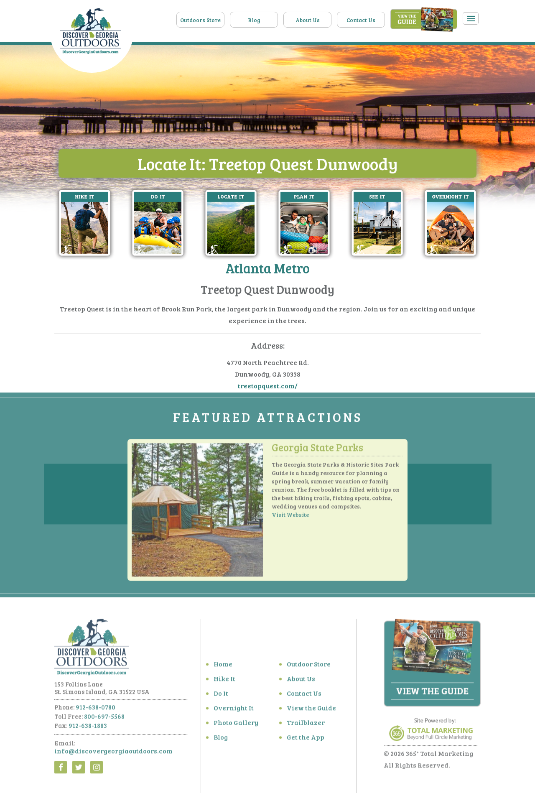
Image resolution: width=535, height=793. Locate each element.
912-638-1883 (88, 728)
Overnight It (234, 710)
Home (223, 666)
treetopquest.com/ (268, 385)
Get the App (305, 739)
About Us (308, 20)
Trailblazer (306, 724)
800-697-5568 (104, 718)
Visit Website (290, 517)
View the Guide (311, 710)
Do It (221, 695)
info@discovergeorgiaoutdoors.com (113, 753)
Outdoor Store (309, 666)
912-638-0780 (95, 709)
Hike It (224, 680)
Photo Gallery (236, 724)
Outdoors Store (200, 20)
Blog (254, 20)
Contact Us (360, 20)
